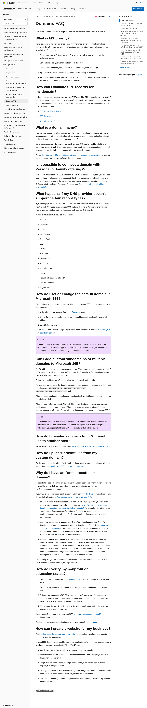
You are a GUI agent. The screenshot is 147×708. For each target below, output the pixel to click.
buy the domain (88, 494)
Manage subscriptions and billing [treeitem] (15, 117)
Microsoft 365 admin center (65, 16)
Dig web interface (46, 121)
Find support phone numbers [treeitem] (14, 148)
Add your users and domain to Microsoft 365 (74, 497)
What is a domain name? (129, 28)
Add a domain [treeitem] (11, 69)
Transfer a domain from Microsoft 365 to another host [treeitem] (16, 82)
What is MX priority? (127, 20)
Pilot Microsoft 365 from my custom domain (66, 466)
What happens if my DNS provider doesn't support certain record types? (131, 40)
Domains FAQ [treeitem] (11, 101)
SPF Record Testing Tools (50, 111)
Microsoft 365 (48, 16)
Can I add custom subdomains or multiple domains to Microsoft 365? (131, 52)
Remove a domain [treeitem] (12, 77)
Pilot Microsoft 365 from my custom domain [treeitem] (15, 89)
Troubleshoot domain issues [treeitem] (15, 109)
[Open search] (136, 3)
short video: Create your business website (59, 634)
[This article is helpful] (138, 74)
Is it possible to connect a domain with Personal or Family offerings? (131, 33)
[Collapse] (27, 15)
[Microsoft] (4, 3)
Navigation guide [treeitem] (10, 152)
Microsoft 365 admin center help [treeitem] (15, 28)
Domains (75, 312)
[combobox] (15, 19)
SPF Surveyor (45, 116)
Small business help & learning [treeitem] (14, 33)
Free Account (138, 9)
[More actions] (109, 16)
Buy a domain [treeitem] (11, 73)
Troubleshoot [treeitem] (8, 140)
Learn (38, 16)
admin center (75, 579)
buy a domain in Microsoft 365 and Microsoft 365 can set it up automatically (71, 155)
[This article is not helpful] (141, 74)
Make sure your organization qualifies (88, 614)
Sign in (142, 3)
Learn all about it (92, 622)
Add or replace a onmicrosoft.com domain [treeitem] (16, 95)
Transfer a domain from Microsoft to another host (89, 446)
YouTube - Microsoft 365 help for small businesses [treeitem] (15, 38)
